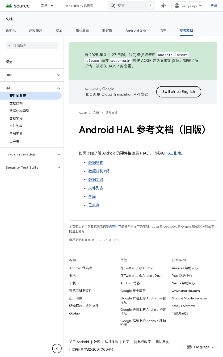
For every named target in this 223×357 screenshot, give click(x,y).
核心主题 (82, 30)
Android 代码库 (80, 268)
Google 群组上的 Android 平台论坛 (143, 300)
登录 (214, 6)
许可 (126, 342)
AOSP (83, 113)
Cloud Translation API (120, 94)
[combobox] (131, 5)
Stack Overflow (183, 306)
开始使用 (35, 30)
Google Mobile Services (189, 298)
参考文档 (111, 113)
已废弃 (94, 205)
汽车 (163, 30)
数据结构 (95, 162)
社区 (97, 342)
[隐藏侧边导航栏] (57, 348)
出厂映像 (75, 298)
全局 (92, 196)
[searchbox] (32, 45)
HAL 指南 (173, 153)
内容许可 (115, 227)
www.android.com (186, 291)
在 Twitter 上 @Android (137, 268)
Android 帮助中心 (185, 268)
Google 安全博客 (133, 291)
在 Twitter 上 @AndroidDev (140, 275)
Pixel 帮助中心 (182, 275)
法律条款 (111, 342)
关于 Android (79, 342)
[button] (28, 75)
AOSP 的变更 (120, 66)
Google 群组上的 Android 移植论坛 (143, 323)
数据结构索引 (99, 171)
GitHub (74, 313)
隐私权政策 (142, 342)
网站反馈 (162, 342)
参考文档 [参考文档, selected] (186, 30)
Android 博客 (130, 283)
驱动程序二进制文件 (84, 306)
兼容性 (107, 30)
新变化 (11, 30)
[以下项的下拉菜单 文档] (53, 5)
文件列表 (95, 188)
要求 (72, 275)
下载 (72, 283)
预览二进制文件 (80, 291)
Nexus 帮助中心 (183, 283)
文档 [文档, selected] (44, 6)
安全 (59, 30)
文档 (9, 19)
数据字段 (95, 179)
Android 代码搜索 (79, 6)
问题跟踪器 (180, 313)
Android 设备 (136, 30)
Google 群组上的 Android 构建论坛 (143, 311)
